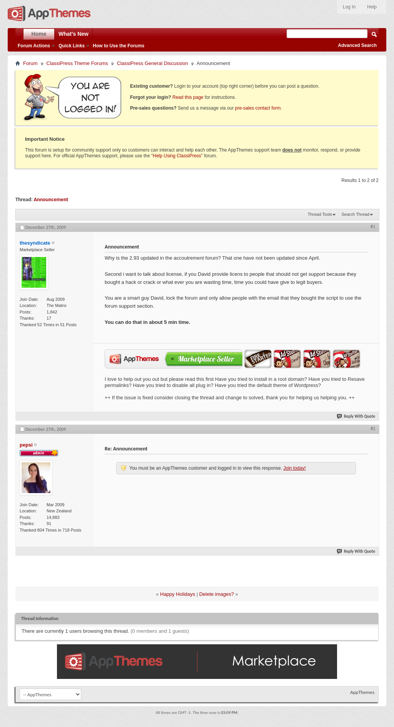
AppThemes (362, 692)
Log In (349, 7)
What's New (73, 34)
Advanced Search (357, 45)
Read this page (188, 97)
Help (372, 7)
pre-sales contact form (258, 108)
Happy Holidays (177, 594)
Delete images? (216, 594)
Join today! (294, 468)
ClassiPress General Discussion (152, 63)
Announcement (51, 199)
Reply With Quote (356, 416)
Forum (30, 63)
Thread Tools (320, 214)
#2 (373, 428)
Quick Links (71, 45)
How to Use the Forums (118, 45)
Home (39, 34)
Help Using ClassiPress (177, 155)
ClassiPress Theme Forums (77, 63)
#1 (373, 226)
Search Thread (355, 214)
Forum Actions (34, 45)
